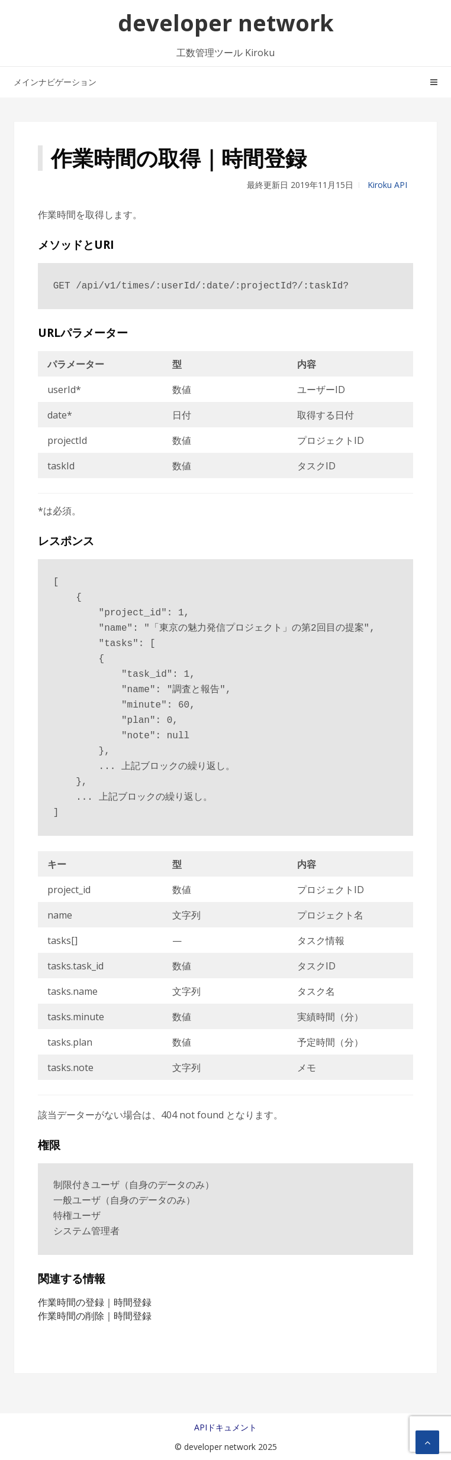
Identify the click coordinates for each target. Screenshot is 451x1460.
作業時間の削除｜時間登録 (95, 1315)
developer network (226, 22)
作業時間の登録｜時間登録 (95, 1302)
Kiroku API (387, 184)
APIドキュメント (225, 1427)
